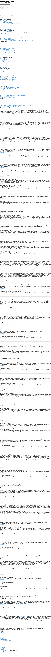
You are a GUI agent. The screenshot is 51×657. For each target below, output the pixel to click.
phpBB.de (35, 218)
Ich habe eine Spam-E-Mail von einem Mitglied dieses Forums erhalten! (12, 81)
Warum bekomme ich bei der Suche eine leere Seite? (9, 89)
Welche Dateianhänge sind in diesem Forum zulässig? (9, 99)
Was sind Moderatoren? (4, 70)
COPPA (3, 138)
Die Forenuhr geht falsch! (4, 33)
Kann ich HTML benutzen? (4, 59)
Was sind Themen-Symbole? (5, 67)
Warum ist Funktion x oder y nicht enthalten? (7, 104)
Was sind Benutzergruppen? (4, 71)
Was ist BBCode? (3, 58)
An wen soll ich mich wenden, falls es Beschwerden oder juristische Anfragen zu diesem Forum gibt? (16, 105)
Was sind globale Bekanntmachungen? (6, 62)
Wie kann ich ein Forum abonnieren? (6, 96)
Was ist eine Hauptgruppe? (4, 76)
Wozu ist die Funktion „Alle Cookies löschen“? (7, 29)
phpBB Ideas (47, 608)
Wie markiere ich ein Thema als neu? (6, 56)
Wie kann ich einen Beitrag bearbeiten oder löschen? (9, 43)
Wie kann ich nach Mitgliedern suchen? (6, 90)
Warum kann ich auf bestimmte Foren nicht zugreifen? (9, 49)
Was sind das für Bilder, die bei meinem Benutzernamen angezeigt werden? (12, 37)
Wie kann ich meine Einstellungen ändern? (7, 31)
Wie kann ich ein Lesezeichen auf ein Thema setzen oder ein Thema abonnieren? (13, 95)
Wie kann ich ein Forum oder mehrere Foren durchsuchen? (10, 87)
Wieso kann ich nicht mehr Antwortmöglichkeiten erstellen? (9, 47)
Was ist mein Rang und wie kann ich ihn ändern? (8, 39)
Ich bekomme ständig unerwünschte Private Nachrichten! (9, 80)
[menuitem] (4, 7)
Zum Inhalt (2, 3)
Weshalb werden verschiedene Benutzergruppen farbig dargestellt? (11, 75)
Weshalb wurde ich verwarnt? (5, 51)
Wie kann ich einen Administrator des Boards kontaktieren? (10, 106)
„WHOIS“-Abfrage (25, 616)
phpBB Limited (28, 218)
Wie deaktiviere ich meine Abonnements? (7, 97)
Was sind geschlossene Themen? (5, 66)
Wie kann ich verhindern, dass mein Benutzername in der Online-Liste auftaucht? (13, 32)
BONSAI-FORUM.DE (7, 1)
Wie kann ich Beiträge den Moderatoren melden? (8, 52)
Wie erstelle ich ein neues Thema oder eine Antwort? (8, 42)
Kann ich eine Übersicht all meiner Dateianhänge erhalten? (10, 100)
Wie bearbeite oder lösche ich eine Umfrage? (7, 48)
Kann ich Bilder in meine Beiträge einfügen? (7, 61)
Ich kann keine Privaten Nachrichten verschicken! (8, 79)
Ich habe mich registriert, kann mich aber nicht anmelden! (9, 23)
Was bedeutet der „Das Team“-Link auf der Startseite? (9, 77)
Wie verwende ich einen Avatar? (5, 38)
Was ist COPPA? (3, 21)
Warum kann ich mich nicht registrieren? (6, 22)
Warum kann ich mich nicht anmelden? (6, 24)
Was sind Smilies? (3, 60)
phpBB (5, 650)
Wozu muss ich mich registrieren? (5, 20)
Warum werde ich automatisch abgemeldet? (7, 28)
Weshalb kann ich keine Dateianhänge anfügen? (8, 50)
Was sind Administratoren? (4, 69)
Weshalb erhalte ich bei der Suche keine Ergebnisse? (9, 88)
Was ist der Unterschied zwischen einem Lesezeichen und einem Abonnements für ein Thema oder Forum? (18, 94)
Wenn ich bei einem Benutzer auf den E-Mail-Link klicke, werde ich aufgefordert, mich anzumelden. (16, 40)
